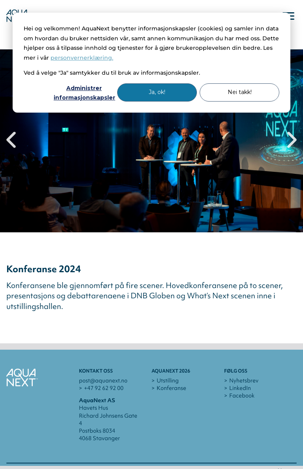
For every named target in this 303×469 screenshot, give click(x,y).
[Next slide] (292, 141)
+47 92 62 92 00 (103, 388)
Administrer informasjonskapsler (84, 93)
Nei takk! (240, 92)
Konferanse (171, 388)
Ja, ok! (157, 92)
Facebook (241, 395)
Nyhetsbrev (243, 380)
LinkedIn (240, 388)
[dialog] (151, 63)
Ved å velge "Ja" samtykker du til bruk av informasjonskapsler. (112, 72)
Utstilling (168, 380)
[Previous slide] (11, 141)
